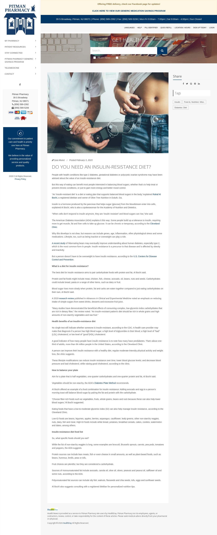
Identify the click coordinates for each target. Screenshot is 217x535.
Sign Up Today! (199, 27)
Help (139, 27)
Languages (129, 27)
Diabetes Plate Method (105, 383)
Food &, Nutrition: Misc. (194, 102)
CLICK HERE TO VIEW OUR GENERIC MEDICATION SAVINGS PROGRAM (128, 11)
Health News (101, 57)
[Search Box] (123, 50)
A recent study (58, 243)
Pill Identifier (151, 27)
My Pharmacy (12, 41)
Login (211, 27)
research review (66, 298)
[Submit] (162, 50)
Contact (9, 74)
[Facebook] (20, 85)
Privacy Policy (20, 179)
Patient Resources (15, 47)
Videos (121, 57)
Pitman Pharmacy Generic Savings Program (19, 60)
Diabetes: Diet (181, 107)
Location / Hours (182, 27)
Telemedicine (12, 68)
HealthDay (67, 523)
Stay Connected (13, 53)
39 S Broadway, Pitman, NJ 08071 (73, 19)
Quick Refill (166, 27)
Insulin (177, 102)
